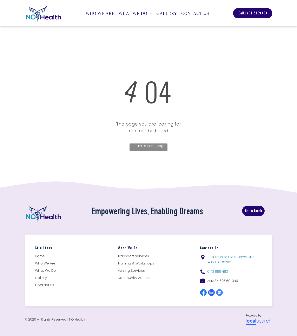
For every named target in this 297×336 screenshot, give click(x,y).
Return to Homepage (148, 145)
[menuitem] (101, 13)
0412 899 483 (217, 271)
